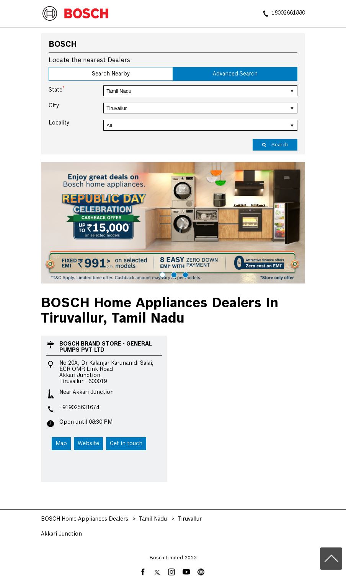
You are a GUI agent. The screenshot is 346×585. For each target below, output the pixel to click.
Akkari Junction (61, 534)
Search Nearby (111, 74)
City (54, 105)
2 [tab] (173, 274)
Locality (59, 123)
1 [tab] (161, 274)
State (56, 89)
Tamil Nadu (153, 519)
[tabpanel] (173, 222)
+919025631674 (79, 407)
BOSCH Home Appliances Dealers (85, 519)
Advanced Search (235, 74)
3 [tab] (184, 274)
